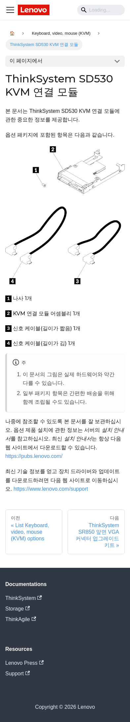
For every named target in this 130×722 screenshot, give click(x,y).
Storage (17, 608)
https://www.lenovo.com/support (51, 489)
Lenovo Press (24, 663)
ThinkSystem (23, 598)
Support (17, 673)
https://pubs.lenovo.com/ (33, 456)
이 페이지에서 (26, 61)
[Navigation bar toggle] (10, 10)
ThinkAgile (20, 619)
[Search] (101, 10)
